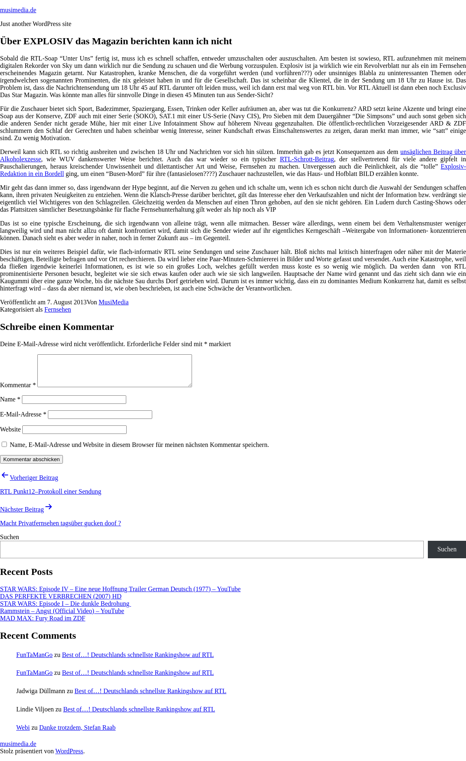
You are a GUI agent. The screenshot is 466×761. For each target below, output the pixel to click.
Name (10, 405)
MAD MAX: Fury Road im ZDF (42, 624)
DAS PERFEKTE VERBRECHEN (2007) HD (60, 602)
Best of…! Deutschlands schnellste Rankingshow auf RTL (138, 660)
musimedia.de (18, 10)
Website (10, 435)
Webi (23, 733)
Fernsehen (57, 309)
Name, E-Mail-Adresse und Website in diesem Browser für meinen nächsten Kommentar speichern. (139, 450)
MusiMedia (114, 302)
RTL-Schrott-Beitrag (307, 159)
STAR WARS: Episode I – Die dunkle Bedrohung (65, 609)
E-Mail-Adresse (23, 420)
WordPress (69, 757)
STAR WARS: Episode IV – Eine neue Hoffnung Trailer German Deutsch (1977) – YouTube (120, 595)
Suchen (9, 543)
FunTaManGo (34, 660)
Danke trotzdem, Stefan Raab (77, 733)
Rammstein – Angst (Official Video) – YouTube (62, 617)
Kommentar (18, 391)
